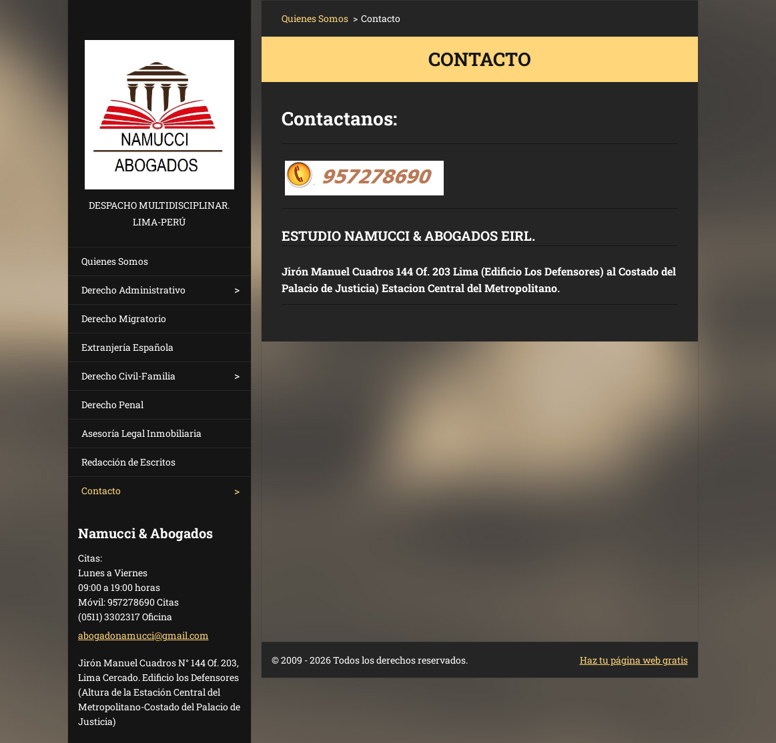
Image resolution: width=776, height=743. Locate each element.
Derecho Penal (112, 404)
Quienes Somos (114, 261)
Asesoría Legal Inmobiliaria (141, 433)
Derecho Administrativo (133, 289)
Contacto (101, 490)
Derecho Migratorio (123, 318)
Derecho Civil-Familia (128, 375)
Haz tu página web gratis (634, 660)
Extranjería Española (127, 347)
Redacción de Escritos (128, 462)
